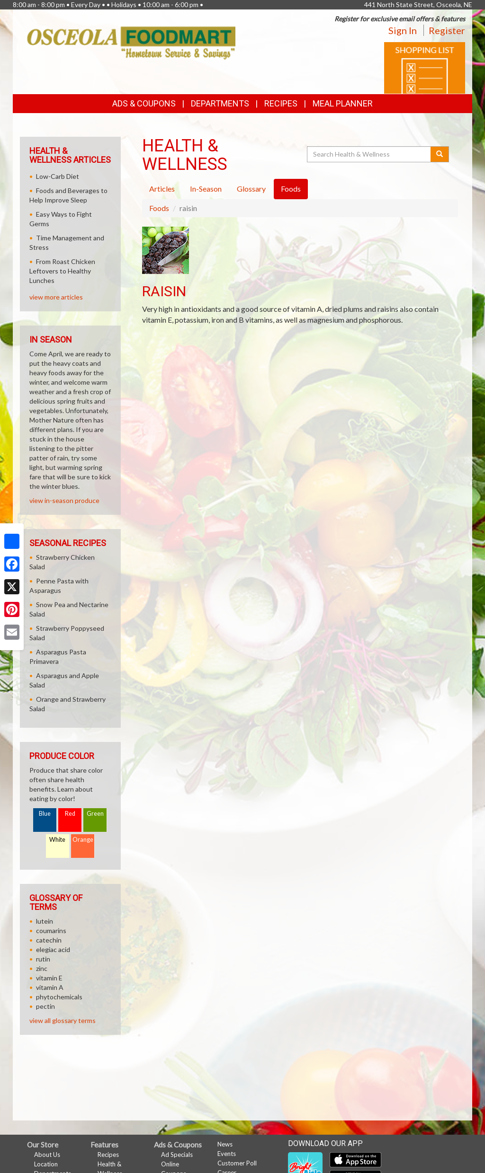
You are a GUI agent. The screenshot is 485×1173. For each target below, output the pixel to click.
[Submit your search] (440, 154)
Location (46, 1164)
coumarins (51, 930)
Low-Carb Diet (57, 176)
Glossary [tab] (251, 188)
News (225, 1144)
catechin (49, 940)
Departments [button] (220, 103)
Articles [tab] (162, 188)
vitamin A (49, 987)
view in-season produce (64, 500)
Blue (45, 813)
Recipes (280, 103)
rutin (43, 959)
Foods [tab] (291, 188)
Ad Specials (177, 1154)
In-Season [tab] (206, 188)
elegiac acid (53, 949)
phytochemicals (59, 997)
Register (447, 30)
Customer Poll (237, 1163)
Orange (82, 839)
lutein (44, 921)
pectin (45, 1006)
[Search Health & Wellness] (369, 154)
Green (95, 813)
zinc (41, 968)
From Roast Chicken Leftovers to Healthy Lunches (62, 270)
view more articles (56, 297)
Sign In (402, 30)
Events (226, 1153)
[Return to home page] (131, 42)
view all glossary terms (62, 1020)
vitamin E (49, 978)
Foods (159, 207)
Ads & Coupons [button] (144, 103)
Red (70, 813)
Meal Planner (343, 103)
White (57, 839)
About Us (47, 1154)
